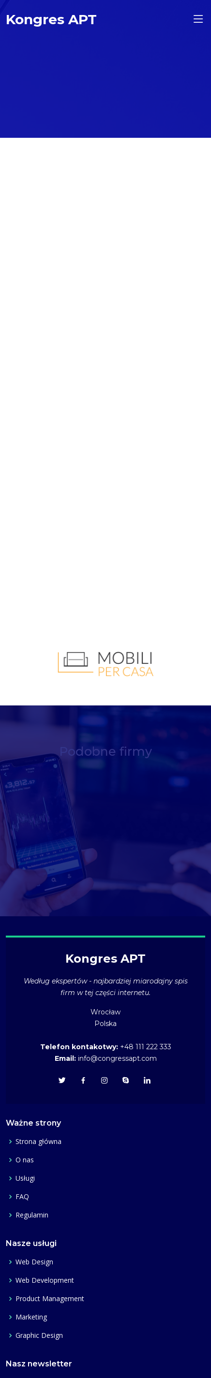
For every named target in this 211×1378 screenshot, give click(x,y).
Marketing (31, 1317)
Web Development (44, 1280)
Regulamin (31, 1215)
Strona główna (38, 1141)
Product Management (49, 1298)
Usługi (25, 1178)
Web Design (34, 1262)
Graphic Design (39, 1335)
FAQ (22, 1196)
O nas (24, 1160)
